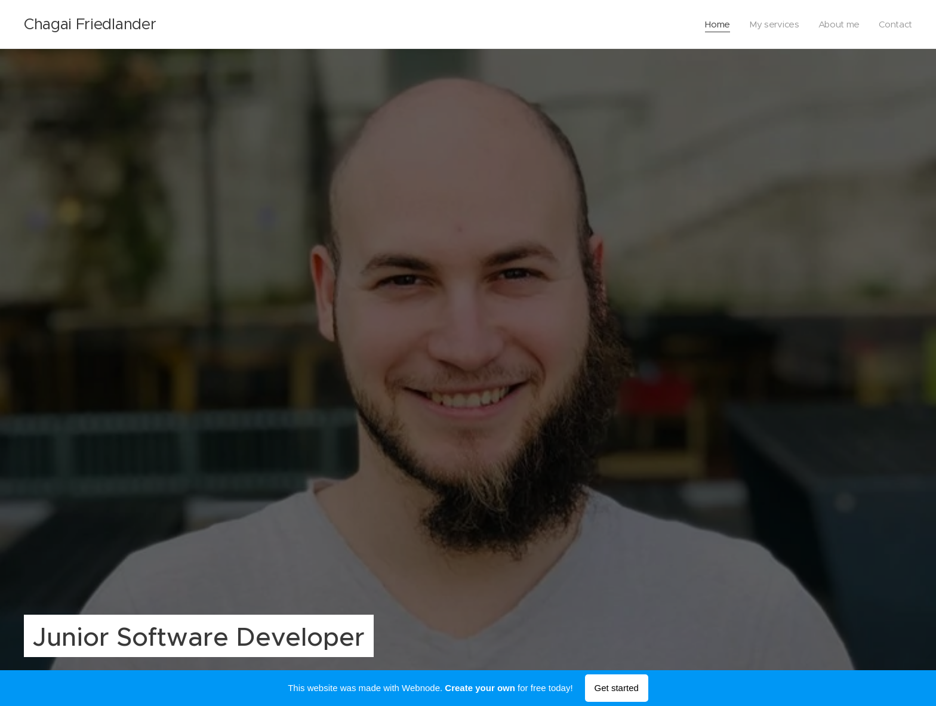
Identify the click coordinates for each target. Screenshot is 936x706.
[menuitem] (716, 24)
